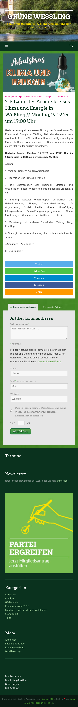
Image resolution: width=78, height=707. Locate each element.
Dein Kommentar (19, 324)
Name (13, 368)
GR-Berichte (11, 602)
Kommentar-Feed (14, 647)
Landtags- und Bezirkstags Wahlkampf (26, 610)
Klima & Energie (44, 96)
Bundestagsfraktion (16, 680)
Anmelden (10, 639)
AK (23, 96)
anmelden (62, 480)
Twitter (39, 264)
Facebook (39, 285)
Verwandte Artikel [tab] (52, 307)
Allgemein (12, 96)
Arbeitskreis (31, 96)
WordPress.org (13, 651)
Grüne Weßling (39, 17)
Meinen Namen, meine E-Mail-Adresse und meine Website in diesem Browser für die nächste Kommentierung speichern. (40, 412)
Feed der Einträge (14, 643)
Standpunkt (11, 613)
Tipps (8, 617)
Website (14, 394)
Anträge (9, 598)
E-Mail (39, 292)
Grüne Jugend (12, 684)
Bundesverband (13, 676)
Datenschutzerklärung (49, 361)
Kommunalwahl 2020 (17, 606)
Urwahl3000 (47, 699)
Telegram (39, 278)
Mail (23, 381)
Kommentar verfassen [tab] (24, 307)
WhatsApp (39, 271)
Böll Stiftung (12, 687)
